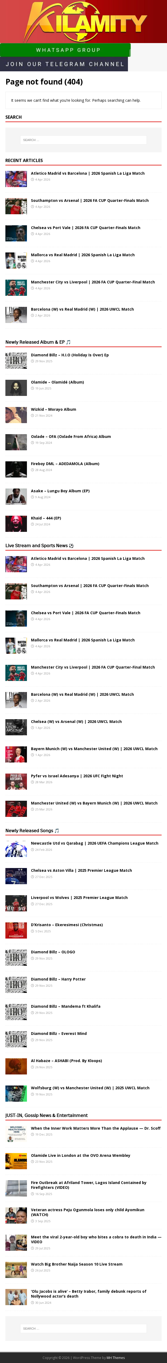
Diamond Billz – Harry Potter (58, 979)
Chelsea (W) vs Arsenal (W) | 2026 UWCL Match (76, 721)
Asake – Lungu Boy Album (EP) (60, 490)
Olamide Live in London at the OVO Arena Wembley (80, 1155)
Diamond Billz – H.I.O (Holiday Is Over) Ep (70, 354)
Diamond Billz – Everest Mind (59, 1033)
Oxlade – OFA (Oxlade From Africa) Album (71, 436)
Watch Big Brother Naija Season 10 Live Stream (77, 1264)
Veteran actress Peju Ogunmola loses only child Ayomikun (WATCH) (87, 1212)
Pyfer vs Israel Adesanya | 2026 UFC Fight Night (77, 775)
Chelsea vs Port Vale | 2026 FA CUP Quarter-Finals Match (85, 227)
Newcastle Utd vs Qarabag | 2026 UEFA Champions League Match (94, 843)
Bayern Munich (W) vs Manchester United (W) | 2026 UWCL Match (94, 748)
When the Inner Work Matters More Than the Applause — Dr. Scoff (96, 1128)
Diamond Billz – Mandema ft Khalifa (65, 1006)
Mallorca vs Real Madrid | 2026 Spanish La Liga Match (83, 254)
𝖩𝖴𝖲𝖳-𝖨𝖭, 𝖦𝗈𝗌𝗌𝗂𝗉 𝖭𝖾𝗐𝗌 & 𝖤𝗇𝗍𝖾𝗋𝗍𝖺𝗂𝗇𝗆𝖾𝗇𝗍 (46, 1115)
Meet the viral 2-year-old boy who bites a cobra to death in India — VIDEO (96, 1239)
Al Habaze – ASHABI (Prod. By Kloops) (66, 1060)
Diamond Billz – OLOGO (53, 951)
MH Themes (116, 1357)
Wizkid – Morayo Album (53, 409)
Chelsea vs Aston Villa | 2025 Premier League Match (81, 870)
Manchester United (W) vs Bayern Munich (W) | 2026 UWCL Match (94, 803)
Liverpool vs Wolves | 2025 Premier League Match (79, 897)
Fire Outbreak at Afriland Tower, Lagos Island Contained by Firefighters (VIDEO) (89, 1185)
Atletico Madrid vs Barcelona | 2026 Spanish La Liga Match (88, 173)
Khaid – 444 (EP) (46, 518)
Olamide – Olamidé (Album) (57, 382)
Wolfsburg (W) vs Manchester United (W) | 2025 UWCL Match (90, 1087)
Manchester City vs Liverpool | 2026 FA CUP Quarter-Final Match (93, 281)
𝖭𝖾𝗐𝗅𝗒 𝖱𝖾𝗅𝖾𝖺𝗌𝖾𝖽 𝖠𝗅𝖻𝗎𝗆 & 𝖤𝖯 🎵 (38, 342)
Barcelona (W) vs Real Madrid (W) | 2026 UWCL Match (82, 309)
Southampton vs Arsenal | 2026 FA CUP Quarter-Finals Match (90, 200)
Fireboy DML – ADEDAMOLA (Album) (65, 463)
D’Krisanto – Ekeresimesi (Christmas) (67, 924)
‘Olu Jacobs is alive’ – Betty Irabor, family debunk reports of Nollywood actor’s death (89, 1294)
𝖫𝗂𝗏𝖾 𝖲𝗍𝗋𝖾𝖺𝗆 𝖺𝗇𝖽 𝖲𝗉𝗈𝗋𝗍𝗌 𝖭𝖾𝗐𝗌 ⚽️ (39, 546)
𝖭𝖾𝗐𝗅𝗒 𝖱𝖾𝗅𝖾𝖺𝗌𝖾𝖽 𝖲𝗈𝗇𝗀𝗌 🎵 (32, 831)
